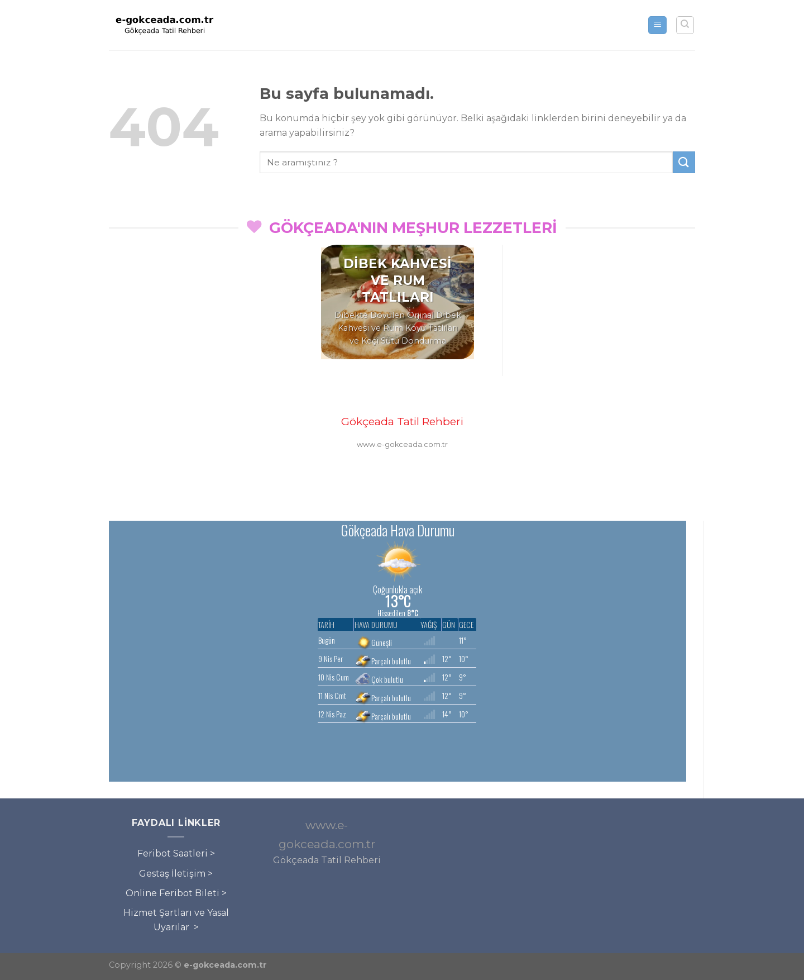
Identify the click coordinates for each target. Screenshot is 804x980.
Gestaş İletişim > (176, 873)
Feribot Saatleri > (176, 853)
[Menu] (657, 25)
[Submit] (684, 162)
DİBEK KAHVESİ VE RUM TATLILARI (397, 280)
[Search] (685, 25)
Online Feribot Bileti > (176, 893)
